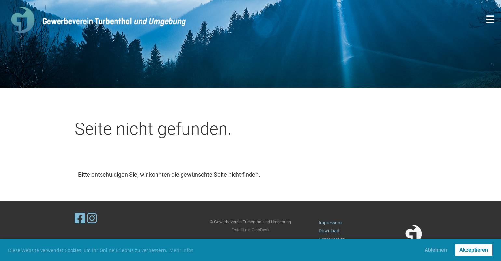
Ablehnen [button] (436, 250)
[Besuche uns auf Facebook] (80, 218)
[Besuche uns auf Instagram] (92, 218)
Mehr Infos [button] (181, 250)
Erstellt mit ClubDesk (250, 229)
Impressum (330, 222)
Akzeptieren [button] (473, 250)
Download (329, 231)
